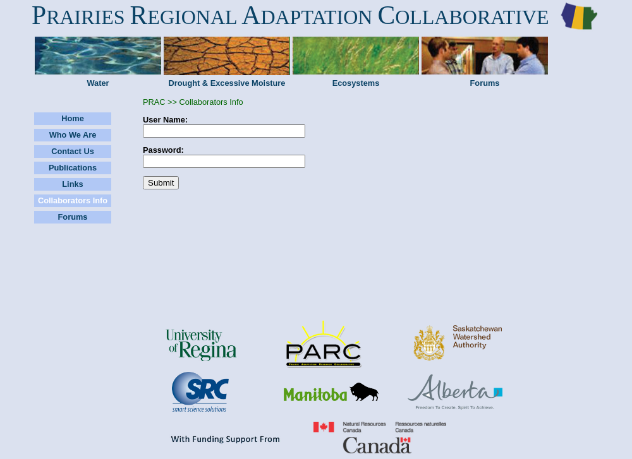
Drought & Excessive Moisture (227, 83)
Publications (73, 167)
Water (98, 83)
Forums (485, 83)
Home (72, 118)
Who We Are (73, 135)
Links (72, 184)
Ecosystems (356, 83)
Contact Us (72, 151)
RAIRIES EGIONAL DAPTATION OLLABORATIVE (290, 17)
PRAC (154, 102)
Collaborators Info (72, 200)
